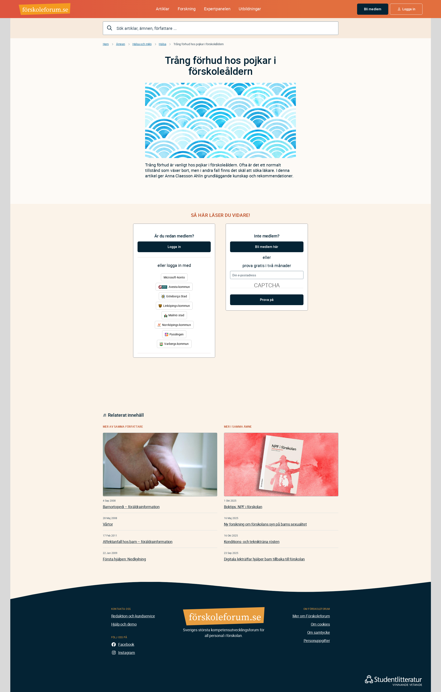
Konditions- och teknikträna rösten (251, 541)
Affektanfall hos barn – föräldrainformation (137, 541)
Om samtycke (318, 632)
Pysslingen (174, 334)
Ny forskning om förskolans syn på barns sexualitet (265, 524)
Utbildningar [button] (250, 9)
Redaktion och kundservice (133, 615)
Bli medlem (372, 9)
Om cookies (320, 624)
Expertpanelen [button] (217, 9)
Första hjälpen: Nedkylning (124, 559)
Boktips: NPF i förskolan (243, 506)
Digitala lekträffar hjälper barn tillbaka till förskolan (264, 559)
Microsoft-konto (174, 277)
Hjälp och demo (124, 624)
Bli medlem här (266, 246)
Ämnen (120, 44)
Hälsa (162, 44)
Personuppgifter (317, 640)
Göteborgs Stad (174, 296)
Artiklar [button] (162, 9)
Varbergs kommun (174, 344)
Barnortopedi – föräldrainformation (131, 506)
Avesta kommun (174, 287)
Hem (106, 44)
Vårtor (108, 524)
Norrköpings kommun (174, 325)
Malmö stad (174, 315)
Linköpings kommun (174, 306)
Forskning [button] (187, 9)
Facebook (126, 644)
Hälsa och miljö (142, 44)
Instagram (126, 652)
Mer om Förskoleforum (311, 615)
